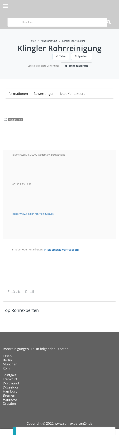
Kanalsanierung (49, 40)
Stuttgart (9, 375)
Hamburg (10, 391)
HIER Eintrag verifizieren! (61, 249)
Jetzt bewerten (76, 66)
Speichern (81, 56)
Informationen (17, 93)
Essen (7, 356)
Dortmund (11, 383)
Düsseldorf (11, 387)
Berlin (7, 360)
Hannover (10, 399)
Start (33, 40)
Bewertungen (43, 93)
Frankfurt (10, 379)
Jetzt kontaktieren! (74, 93)
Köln (6, 368)
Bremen (9, 395)
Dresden (9, 403)
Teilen (61, 56)
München (10, 364)
